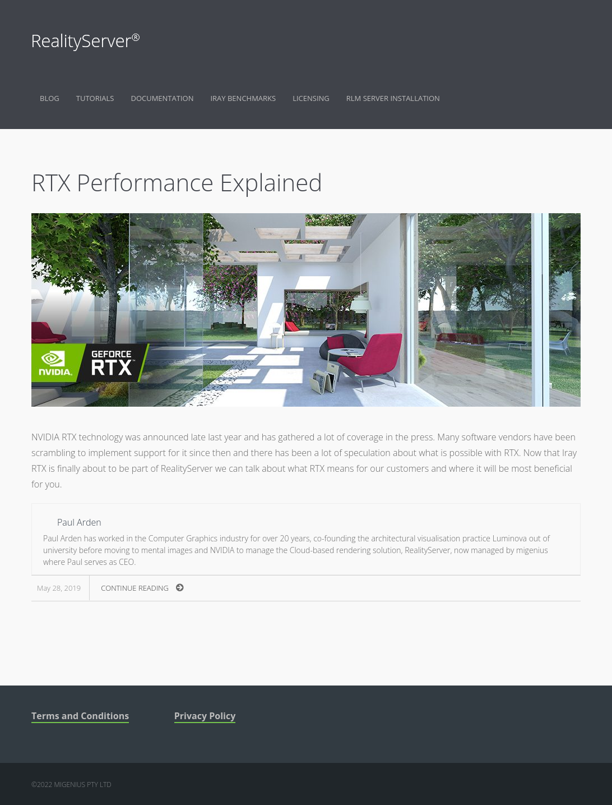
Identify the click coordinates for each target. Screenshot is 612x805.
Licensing (311, 98)
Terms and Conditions (80, 716)
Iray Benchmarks (243, 98)
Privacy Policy (205, 716)
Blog (49, 98)
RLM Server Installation (393, 98)
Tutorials (95, 98)
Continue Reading (142, 588)
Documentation (162, 98)
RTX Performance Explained (176, 182)
